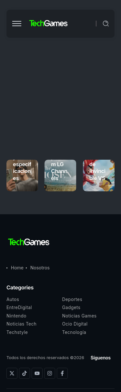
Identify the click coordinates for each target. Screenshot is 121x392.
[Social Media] (11, 373)
